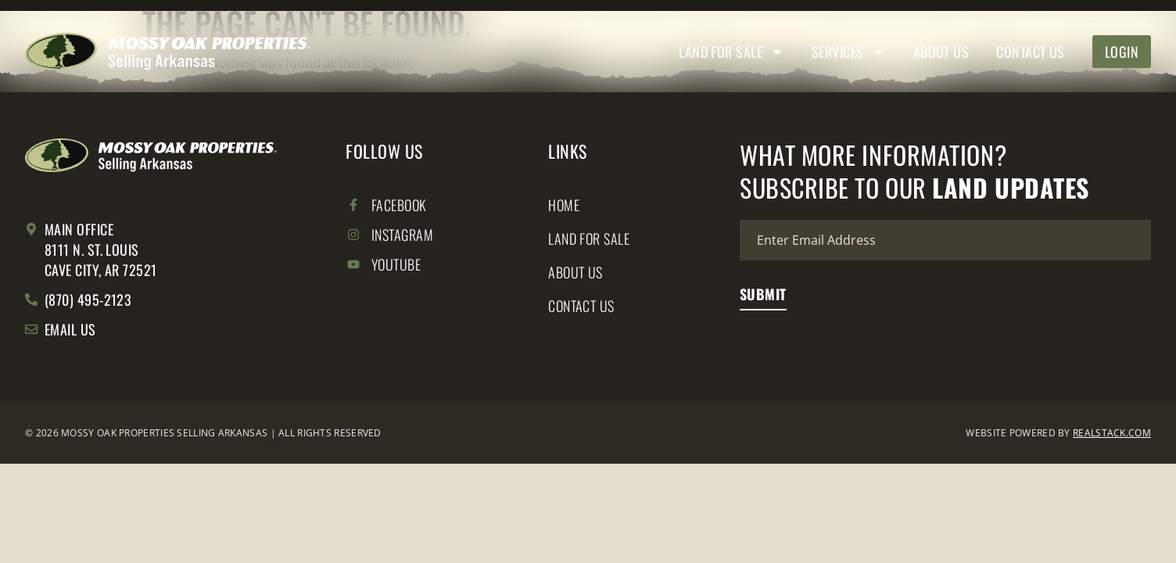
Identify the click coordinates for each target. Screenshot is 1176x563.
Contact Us (1030, 51)
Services (849, 51)
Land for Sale (731, 51)
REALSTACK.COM (1112, 432)
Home (563, 205)
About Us (941, 51)
